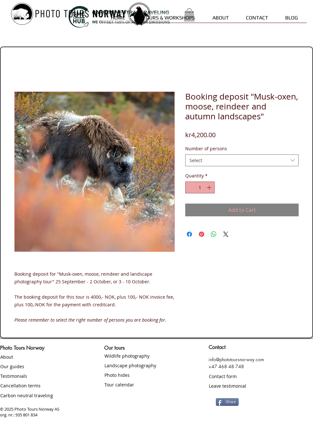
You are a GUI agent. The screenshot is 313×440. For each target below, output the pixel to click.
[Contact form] (246, 376)
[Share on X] (226, 234)
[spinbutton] (200, 187)
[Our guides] (38, 366)
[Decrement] (190, 187)
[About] (38, 357)
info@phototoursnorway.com (236, 359)
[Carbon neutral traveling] (38, 395)
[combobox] (242, 160)
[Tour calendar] (142, 385)
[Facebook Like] (278, 401)
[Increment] (210, 187)
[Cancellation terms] (38, 386)
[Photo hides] (142, 375)
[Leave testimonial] (246, 386)
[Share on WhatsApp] (214, 234)
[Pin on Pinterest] (201, 234)
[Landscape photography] (147, 365)
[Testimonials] (38, 376)
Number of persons (206, 148)
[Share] (227, 402)
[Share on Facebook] (189, 234)
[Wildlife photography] (142, 356)
